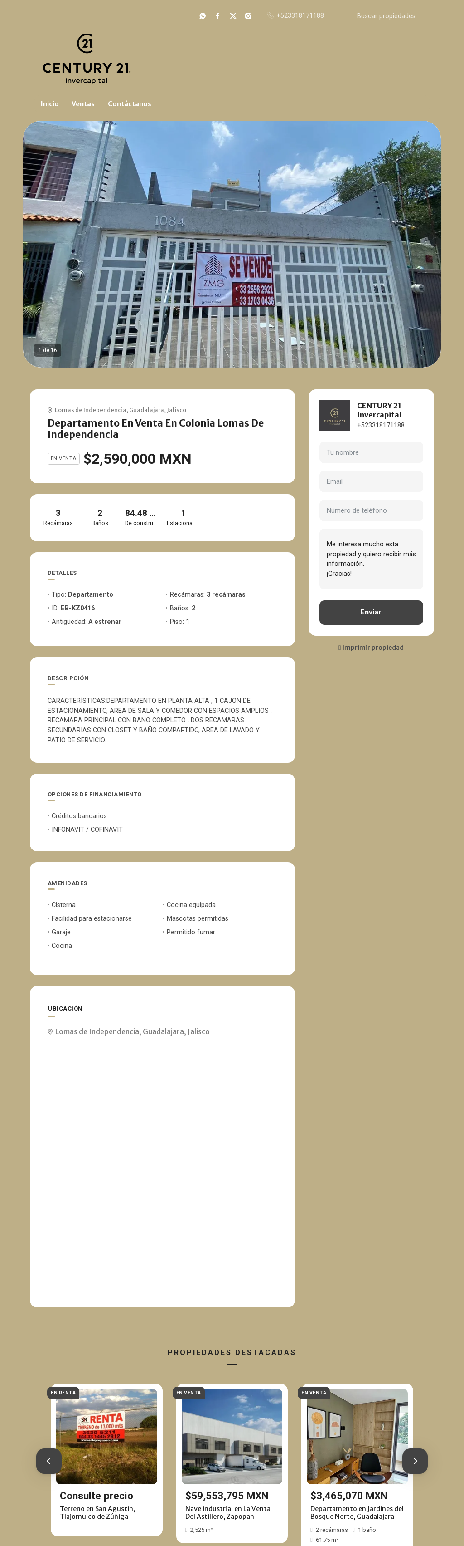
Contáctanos (129, 104)
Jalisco (176, 409)
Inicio (50, 104)
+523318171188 (381, 425)
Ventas (83, 104)
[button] (49, 1461)
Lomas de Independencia (90, 409)
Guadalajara (146, 409)
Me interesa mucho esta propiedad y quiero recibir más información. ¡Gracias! (371, 559)
